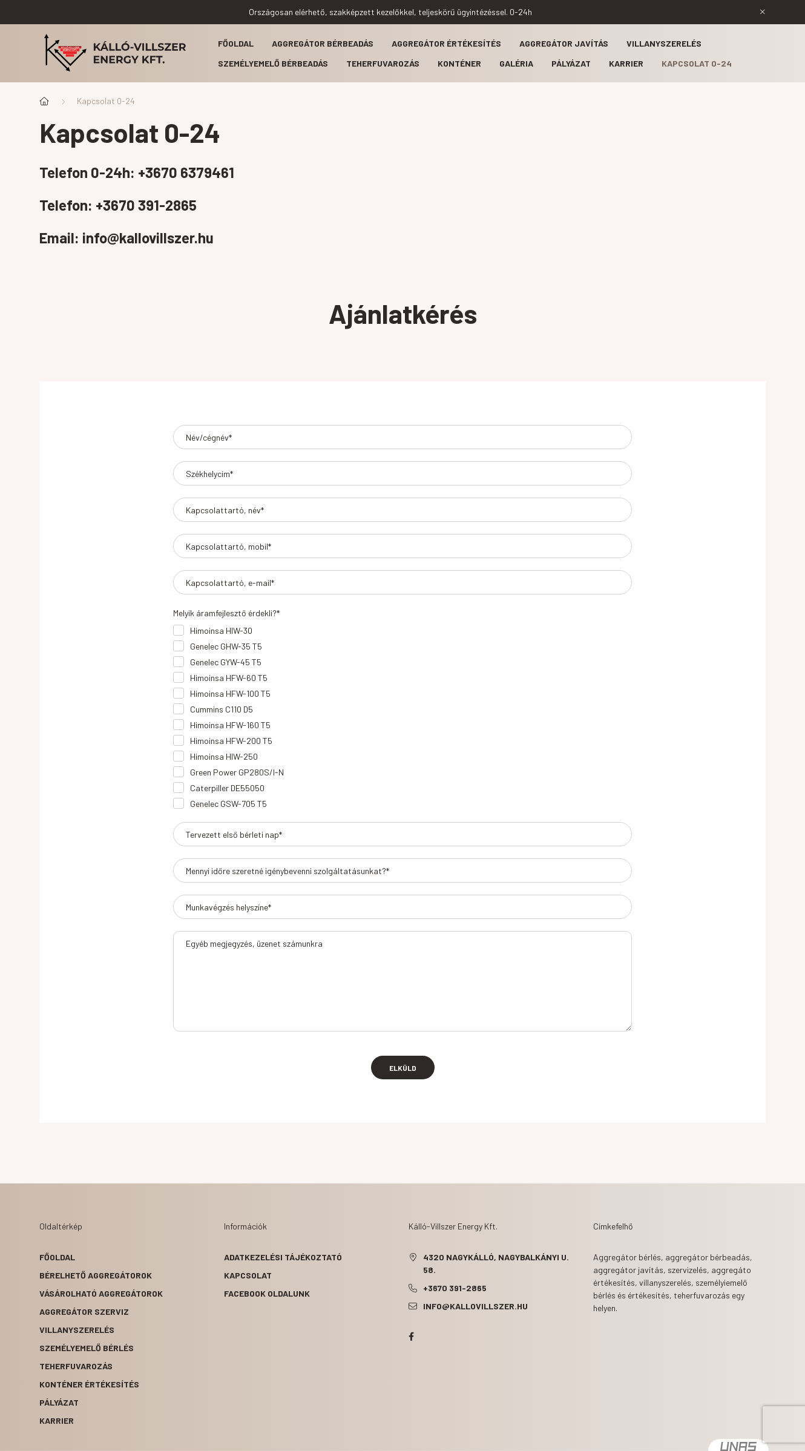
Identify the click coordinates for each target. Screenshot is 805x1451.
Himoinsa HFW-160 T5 (230, 725)
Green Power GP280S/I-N (237, 772)
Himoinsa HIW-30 (221, 630)
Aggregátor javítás (563, 43)
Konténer (459, 63)
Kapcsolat (248, 1275)
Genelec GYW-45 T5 (225, 662)
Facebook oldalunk (267, 1293)
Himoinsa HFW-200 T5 (231, 740)
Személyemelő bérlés (86, 1348)
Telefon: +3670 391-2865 (119, 205)
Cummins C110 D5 (221, 709)
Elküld (402, 1068)
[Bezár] (763, 12)
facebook (411, 1336)
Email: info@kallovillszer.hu (126, 237)
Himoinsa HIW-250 (224, 756)
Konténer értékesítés (89, 1384)
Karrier (626, 63)
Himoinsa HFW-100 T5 (230, 693)
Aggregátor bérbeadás (322, 43)
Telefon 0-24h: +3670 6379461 (136, 172)
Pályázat (571, 63)
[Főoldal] (44, 101)
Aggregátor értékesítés (446, 43)
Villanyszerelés (664, 43)
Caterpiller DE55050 (227, 788)
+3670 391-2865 (455, 1288)
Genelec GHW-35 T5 (226, 646)
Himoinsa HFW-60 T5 (229, 678)
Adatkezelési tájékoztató (283, 1257)
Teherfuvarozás (382, 63)
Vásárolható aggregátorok (101, 1293)
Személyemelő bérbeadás (273, 63)
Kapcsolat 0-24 (697, 63)
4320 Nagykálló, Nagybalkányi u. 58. (496, 1263)
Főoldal (236, 43)
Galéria (516, 63)
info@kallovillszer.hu (475, 1306)
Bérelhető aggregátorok (95, 1275)
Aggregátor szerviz (84, 1311)
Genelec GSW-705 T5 (228, 803)
